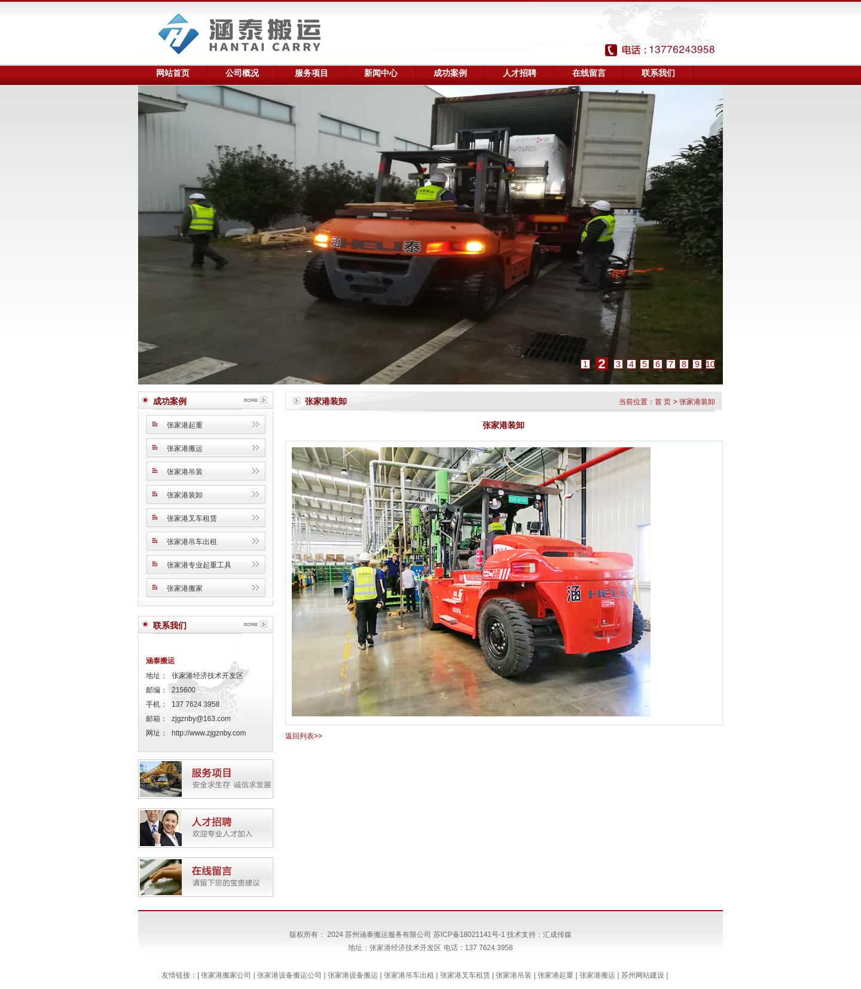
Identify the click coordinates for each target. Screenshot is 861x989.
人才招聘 (519, 73)
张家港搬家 (185, 588)
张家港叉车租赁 (192, 518)
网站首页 (173, 73)
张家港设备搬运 (354, 975)
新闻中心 (381, 73)
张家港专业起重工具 (199, 565)
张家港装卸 (185, 495)
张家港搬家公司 (227, 975)
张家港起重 (185, 425)
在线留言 (589, 73)
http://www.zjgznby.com (209, 733)
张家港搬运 (185, 448)
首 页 (663, 402)
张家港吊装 (185, 472)
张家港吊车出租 (192, 542)
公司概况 (242, 73)
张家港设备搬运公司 (290, 975)
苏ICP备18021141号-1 (469, 934)
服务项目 (311, 73)
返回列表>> (303, 736)
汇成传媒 (557, 934)
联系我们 (658, 73)
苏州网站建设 (643, 975)
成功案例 (450, 73)
